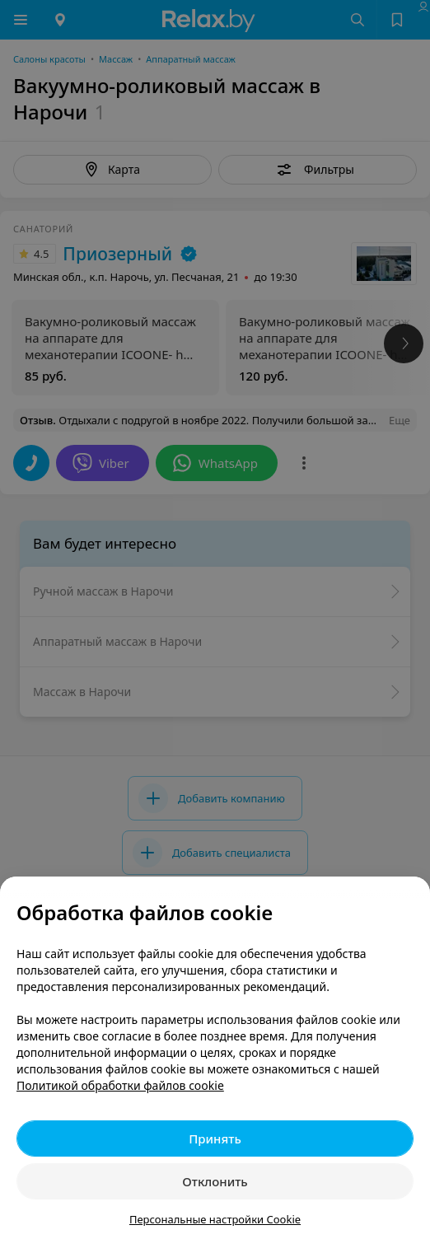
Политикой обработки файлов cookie (120, 1085)
